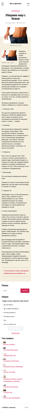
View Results (15, 333)
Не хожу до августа (9, 312)
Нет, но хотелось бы (10, 324)
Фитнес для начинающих (11, 397)
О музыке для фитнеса (11, 360)
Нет (5, 320)
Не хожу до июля (9, 316)
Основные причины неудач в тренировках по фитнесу (13, 378)
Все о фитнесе (15, 3)
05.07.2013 (22, 23)
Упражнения (15, 11)
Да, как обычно (8, 304)
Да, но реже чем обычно (11, 308)
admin (13, 23)
